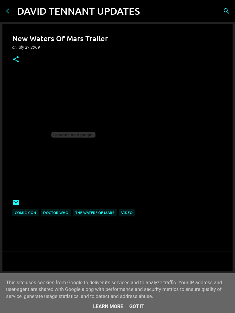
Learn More (108, 306)
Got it (136, 306)
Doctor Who (55, 212)
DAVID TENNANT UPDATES (78, 11)
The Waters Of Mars (94, 212)
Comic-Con (25, 212)
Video (126, 212)
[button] (16, 60)
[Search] (148, 11)
